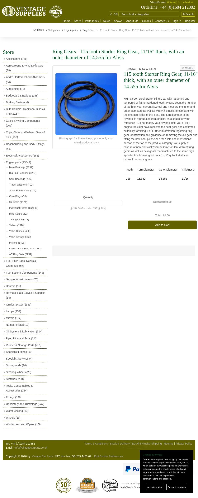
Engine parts (18, 162)
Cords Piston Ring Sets (25, 248)
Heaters (13, 286)
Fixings (13, 397)
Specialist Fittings (19, 351)
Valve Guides (19, 231)
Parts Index (92, 20)
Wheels (13, 417)
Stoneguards (16, 365)
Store (77, 20)
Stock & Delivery (120, 443)
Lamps (13, 311)
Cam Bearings (20, 178)
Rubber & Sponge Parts (23, 345)
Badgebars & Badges (22, 95)
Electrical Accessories (22, 155)
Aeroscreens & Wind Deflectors (24, 68)
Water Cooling (17, 410)
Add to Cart (162, 225)
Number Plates (17, 324)
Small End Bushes (22, 190)
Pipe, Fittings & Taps (21, 338)
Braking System (17, 102)
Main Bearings (21, 167)
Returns (168, 443)
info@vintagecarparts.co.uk (31, 447)
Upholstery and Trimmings (25, 404)
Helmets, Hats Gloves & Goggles (25, 295)
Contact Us (162, 20)
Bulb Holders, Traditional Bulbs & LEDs (25, 111)
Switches (15, 379)
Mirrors (13, 318)
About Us (132, 20)
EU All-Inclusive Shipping (147, 443)
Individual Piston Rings (23, 208)
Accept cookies (154, 487)
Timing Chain (19, 219)
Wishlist (187, 68)
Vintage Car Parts (42, 456)
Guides (146, 20)
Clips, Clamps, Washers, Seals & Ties (25, 135)
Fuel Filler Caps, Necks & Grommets (21, 263)
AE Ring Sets (20, 254)
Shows (118, 20)
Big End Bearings (22, 173)
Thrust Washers (21, 184)
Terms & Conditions (96, 443)
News (106, 20)
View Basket (158, 2)
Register (190, 20)
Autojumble (15, 88)
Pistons (17, 242)
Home (66, 20)
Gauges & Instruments (22, 279)
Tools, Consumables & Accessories (19, 388)
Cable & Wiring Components (23, 123)
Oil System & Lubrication (24, 331)
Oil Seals (18, 202)
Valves (16, 225)
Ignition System (18, 304)
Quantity (88, 197)
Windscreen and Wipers (23, 424)
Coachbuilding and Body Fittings (25, 146)
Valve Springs (20, 237)
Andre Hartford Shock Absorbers (25, 79)
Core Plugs (18, 196)
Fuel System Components (25, 272)
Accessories (16, 58)
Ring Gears (18, 213)
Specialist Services (19, 358)
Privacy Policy (184, 443)
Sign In (177, 20)
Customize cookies (177, 487)
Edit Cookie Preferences (108, 456)
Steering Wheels (18, 372)
